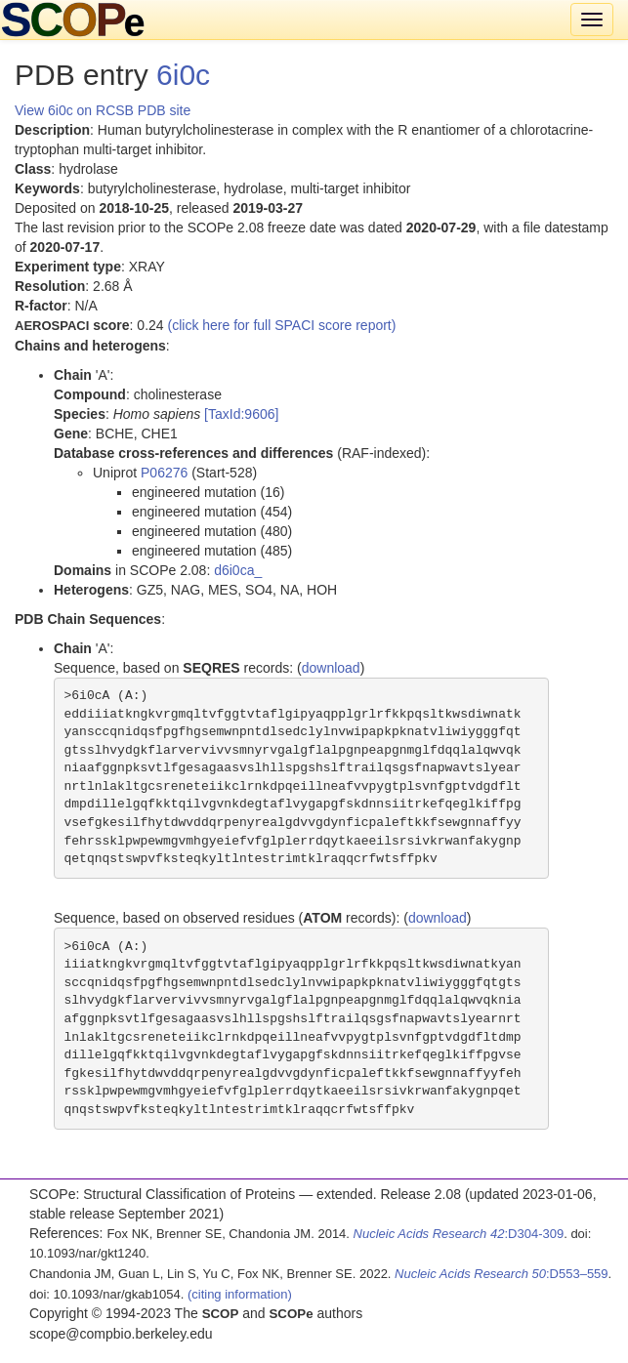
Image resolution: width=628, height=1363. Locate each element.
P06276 (164, 472)
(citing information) (240, 1294)
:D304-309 (459, 1233)
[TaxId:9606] (241, 414)
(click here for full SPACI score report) (282, 325)
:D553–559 (501, 1273)
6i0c (183, 75)
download (331, 668)
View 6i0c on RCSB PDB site (102, 110)
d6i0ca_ (238, 570)
